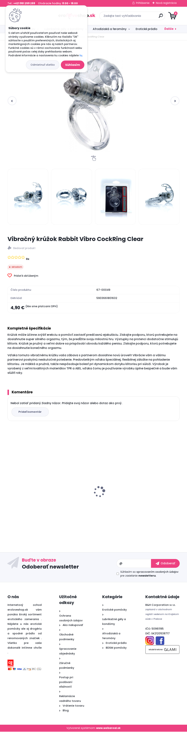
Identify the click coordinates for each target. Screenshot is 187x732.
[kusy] (19, 529)
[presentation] (12, 100)
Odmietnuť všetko (42, 65)
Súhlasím (72, 65)
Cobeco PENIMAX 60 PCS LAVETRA (150, 497)
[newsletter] (165, 564)
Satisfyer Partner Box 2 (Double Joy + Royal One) (93, 499)
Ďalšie (168, 29)
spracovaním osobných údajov (157, 572)
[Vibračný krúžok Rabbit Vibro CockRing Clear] (93, 101)
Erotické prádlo (146, 29)
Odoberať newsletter (50, 567)
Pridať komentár (30, 412)
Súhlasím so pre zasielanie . (149, 574)
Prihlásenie (143, 3)
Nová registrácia (166, 3)
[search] (137, 17)
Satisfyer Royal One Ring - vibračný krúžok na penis (35, 494)
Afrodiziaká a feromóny (110, 29)
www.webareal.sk (108, 728)
